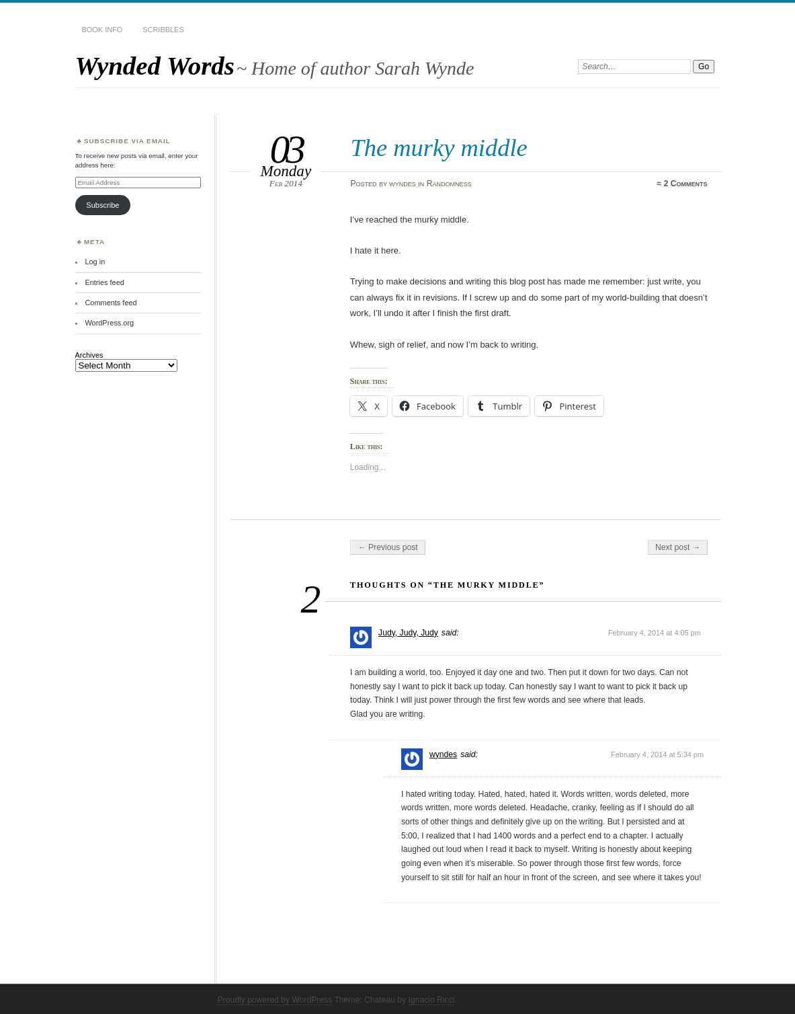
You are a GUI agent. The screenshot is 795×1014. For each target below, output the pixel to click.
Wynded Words (155, 65)
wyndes (402, 183)
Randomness (449, 183)
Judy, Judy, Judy (408, 632)
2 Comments (686, 183)
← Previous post (387, 547)
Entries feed (104, 282)
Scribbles (162, 30)
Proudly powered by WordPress (275, 1000)
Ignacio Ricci (432, 1000)
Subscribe (102, 205)
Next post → (677, 547)
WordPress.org (109, 323)
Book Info (102, 30)
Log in (95, 262)
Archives (89, 355)
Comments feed (110, 303)
